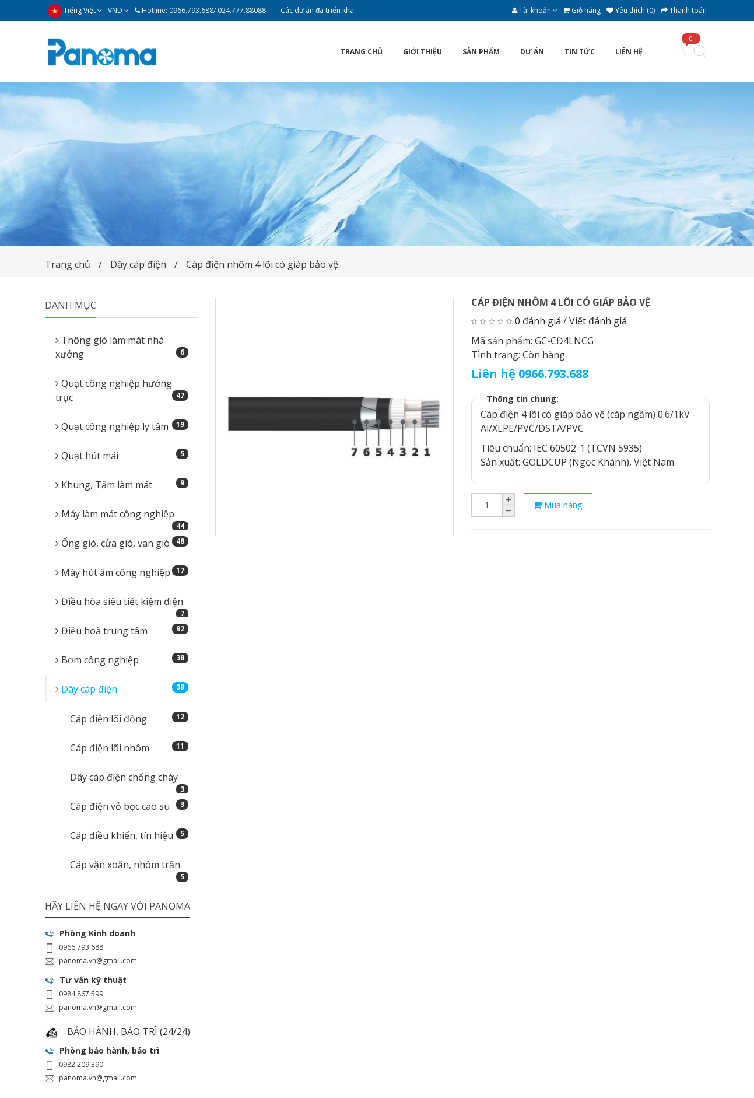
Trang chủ (67, 264)
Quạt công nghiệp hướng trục (122, 390)
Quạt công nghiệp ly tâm (122, 426)
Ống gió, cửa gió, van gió (122, 543)
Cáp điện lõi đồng (129, 718)
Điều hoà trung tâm (122, 630)
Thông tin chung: (522, 398)
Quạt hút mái (122, 455)
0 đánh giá (538, 320)
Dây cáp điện (138, 264)
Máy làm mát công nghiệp (122, 517)
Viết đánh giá (598, 320)
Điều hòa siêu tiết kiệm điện (122, 605)
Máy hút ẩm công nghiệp (122, 572)
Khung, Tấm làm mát (122, 484)
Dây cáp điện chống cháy (129, 781)
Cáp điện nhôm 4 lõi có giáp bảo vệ (262, 264)
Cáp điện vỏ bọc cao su (129, 806)
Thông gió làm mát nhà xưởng (122, 347)
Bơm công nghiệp (122, 659)
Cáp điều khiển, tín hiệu (129, 835)
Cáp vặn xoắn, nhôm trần (129, 868)
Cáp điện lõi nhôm (129, 747)
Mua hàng (558, 504)
